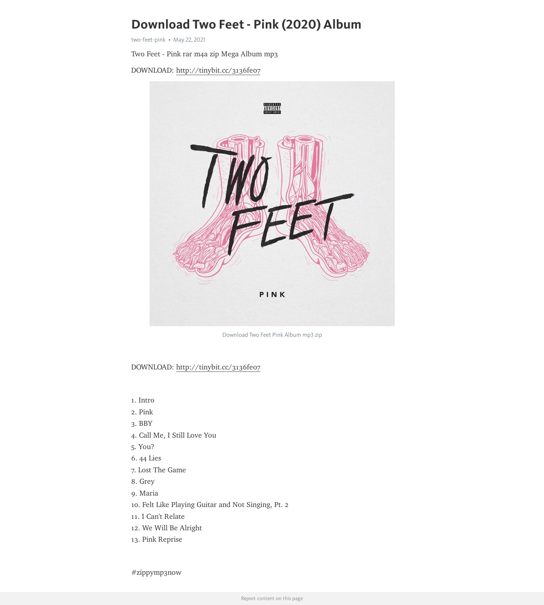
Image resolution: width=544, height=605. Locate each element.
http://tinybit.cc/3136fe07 (218, 70)
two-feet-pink (148, 39)
